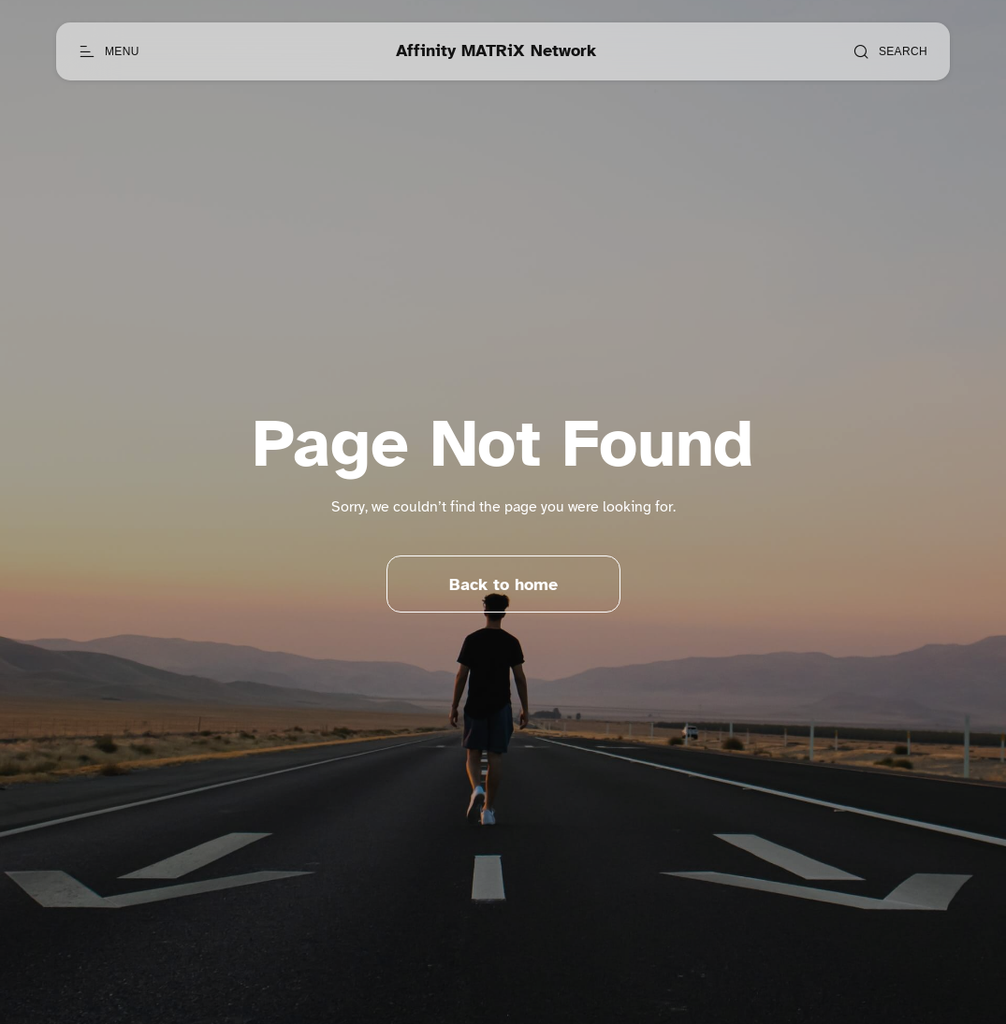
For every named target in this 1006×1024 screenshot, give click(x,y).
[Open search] (890, 51)
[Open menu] (109, 51)
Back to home (503, 584)
